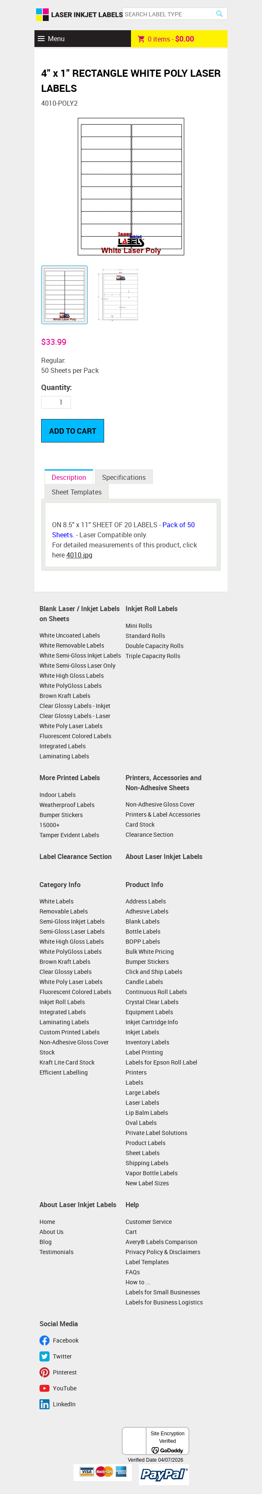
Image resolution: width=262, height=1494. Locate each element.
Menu (56, 38)
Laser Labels (142, 1102)
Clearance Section (149, 834)
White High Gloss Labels (71, 675)
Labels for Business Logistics (164, 1302)
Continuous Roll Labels (156, 992)
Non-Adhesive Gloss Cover (160, 804)
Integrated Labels (62, 746)
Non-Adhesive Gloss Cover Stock (74, 1047)
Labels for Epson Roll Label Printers (161, 1067)
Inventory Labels (147, 1042)
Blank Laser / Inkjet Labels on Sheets (79, 613)
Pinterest (65, 1372)
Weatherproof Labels (66, 805)
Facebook (66, 1340)
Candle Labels (144, 982)
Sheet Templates (77, 492)
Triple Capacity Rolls (153, 656)
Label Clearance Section (75, 856)
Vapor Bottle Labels (152, 1173)
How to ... (138, 1282)
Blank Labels (143, 921)
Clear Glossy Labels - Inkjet (74, 706)
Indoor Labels (57, 795)
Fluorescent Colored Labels (75, 736)
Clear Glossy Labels (65, 972)
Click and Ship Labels (154, 972)
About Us (51, 1232)
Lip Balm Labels (147, 1113)
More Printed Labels (69, 777)
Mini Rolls (139, 626)
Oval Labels (141, 1123)
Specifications (124, 477)
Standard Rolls (145, 636)
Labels (134, 1082)
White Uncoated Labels (69, 635)
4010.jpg (79, 555)
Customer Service (149, 1222)
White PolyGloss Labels (70, 686)
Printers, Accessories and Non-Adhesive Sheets (164, 782)
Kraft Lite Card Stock (66, 1062)
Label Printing (144, 1052)
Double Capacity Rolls (154, 646)
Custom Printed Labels (69, 1032)
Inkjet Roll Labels (152, 608)
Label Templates (147, 1262)
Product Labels (145, 1143)
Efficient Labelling (63, 1072)
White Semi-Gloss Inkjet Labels (80, 655)
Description (69, 477)
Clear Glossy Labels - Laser (74, 716)
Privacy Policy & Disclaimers (163, 1252)
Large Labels (143, 1092)
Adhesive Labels (147, 911)
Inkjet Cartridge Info (152, 1022)
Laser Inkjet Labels (79, 15)
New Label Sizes (147, 1183)
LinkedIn (64, 1404)
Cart (131, 1232)
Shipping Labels (147, 1163)
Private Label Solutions (156, 1133)
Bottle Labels (143, 931)
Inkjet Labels (142, 1032)
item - (166, 39)
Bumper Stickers (61, 815)
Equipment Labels (149, 1012)
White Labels (56, 901)
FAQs (133, 1272)
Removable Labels (63, 911)
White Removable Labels (71, 645)
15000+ (49, 825)
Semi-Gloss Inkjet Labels (72, 921)
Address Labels (146, 901)
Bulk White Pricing (150, 951)
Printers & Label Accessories (163, 814)
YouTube (64, 1388)
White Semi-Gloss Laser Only (77, 665)
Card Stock (140, 824)
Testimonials (56, 1252)
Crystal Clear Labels (152, 1002)
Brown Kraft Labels (64, 696)
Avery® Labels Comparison (161, 1242)
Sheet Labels (143, 1153)
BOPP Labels (143, 941)
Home (47, 1222)
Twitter (62, 1356)
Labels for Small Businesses (163, 1292)
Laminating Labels (64, 756)
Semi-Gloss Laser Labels (72, 931)
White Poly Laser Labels (70, 726)
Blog (45, 1242)
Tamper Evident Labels (69, 835)
